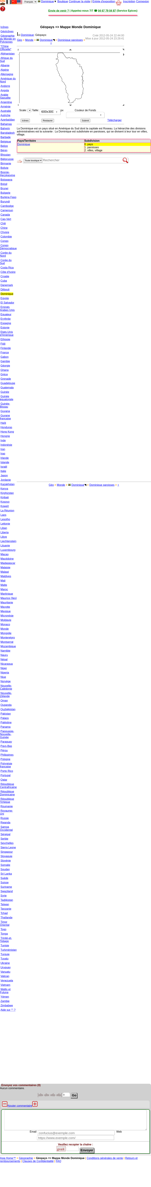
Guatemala (7, 387)
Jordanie (6, 479)
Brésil (4, 184)
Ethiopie (5, 339)
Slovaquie (6, 856)
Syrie (4, 895)
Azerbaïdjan (8, 119)
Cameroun (7, 210)
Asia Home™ (8, 1158)
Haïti (3, 422)
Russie (5, 818)
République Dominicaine (7, 793)
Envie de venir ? (58, 10)
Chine (4, 227)
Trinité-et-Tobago (6, 940)
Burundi (5, 201)
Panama (6, 726)
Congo (4, 241)
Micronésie (7, 615)
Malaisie (5, 567)
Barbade (6, 137)
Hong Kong (7, 431)
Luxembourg (8, 550)
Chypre (5, 232)
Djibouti (5, 289)
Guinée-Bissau (5, 405)
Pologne (5, 759)
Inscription (129, 1)
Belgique (6, 141)
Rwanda (5, 822)
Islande (5, 462)
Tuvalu (4, 958)
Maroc (4, 589)
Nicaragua (7, 663)
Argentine (6, 102)
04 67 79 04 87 (107, 10)
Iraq (3, 453)
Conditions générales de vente (105, 1158)
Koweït (5, 506)
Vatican (5, 976)
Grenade (6, 378)
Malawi (5, 571)
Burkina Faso (8, 197)
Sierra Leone (8, 847)
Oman (4, 700)
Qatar (4, 779)
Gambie (5, 361)
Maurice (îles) (9, 598)
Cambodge (7, 206)
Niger (4, 668)
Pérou (4, 750)
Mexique (6, 611)
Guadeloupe (8, 383)
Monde (5, 628)
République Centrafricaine (8, 786)
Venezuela (7, 980)
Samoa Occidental (6, 828)
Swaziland (7, 891)
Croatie (5, 276)
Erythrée (6, 318)
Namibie (5, 650)
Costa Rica (7, 267)
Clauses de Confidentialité (38, 1161)
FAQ (58, 1161)
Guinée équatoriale (6, 398)
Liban (4, 528)
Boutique (62, 1)
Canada (5, 214)
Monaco (5, 624)
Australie (6, 111)
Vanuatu (5, 971)
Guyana (5, 411)
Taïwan (5, 904)
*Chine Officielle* (5, 48)
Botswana (6, 179)
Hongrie (5, 436)
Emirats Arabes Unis (7, 308)
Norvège (6, 681)
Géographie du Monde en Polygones (8, 38)
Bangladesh (8, 132)
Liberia (5, 532)
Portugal (6, 775)
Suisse (5, 882)
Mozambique (8, 646)
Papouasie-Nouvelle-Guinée (7, 734)
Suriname (6, 886)
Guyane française (5, 417)
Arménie (6, 106)
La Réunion (7, 510)
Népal (4, 659)
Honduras (6, 427)
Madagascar (8, 563)
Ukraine (5, 963)
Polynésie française (6, 765)
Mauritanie (7, 602)
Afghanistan (8, 53)
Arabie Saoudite (5, 96)
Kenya (4, 488)
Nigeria (5, 672)
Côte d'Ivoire (8, 272)
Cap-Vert (6, 219)
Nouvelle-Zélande (6, 695)
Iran (3, 449)
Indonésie (6, 444)
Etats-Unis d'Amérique (6, 333)
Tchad (4, 913)
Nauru (4, 655)
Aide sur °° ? (8, 1009)
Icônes (4, 27)
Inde (3, 440)
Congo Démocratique (8, 247)
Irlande (5, 458)
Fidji (3, 343)
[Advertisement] (46, 17)
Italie (3, 471)
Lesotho (5, 519)
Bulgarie (5, 192)
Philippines (7, 754)
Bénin (4, 150)
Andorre (5, 86)
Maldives (6, 576)
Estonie (5, 327)
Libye (4, 536)
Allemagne (7, 74)
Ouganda (6, 705)
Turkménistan (9, 949)
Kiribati (5, 497)
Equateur (6, 314)
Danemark (7, 285)
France (5, 352)
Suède (4, 878)
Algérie (5, 69)
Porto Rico (7, 771)
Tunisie (5, 945)
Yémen (5, 996)
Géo (19, 40)
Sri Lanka (6, 873)
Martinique (7, 593)
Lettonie (5, 523)
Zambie (5, 1001)
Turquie (5, 954)
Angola (5, 90)
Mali (3, 580)
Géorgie (5, 365)
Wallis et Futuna (5, 991)
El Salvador (7, 302)
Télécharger (114, 120)
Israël (4, 466)
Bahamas (6, 124)
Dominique (47, 1)
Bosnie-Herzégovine (7, 174)
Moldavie (6, 620)
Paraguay (6, 741)
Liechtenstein (8, 541)
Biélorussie (7, 159)
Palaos (5, 718)
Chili (3, 223)
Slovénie (6, 860)
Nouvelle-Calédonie (6, 687)
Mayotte (5, 606)
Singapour (7, 851)
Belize (4, 146)
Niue (3, 677)
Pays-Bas (6, 746)
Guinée (5, 392)
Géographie (26, 1158)
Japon (4, 475)
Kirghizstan (7, 493)
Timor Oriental (4, 923)
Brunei (4, 188)
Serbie (4, 838)
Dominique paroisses (70, 40)
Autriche (5, 115)
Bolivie (4, 167)
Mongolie (6, 633)
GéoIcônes (7, 31)
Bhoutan (6, 154)
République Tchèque (7, 800)
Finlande (6, 348)
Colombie (6, 236)
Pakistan (6, 713)
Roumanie (7, 806)
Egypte (5, 298)
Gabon (5, 356)
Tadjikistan (7, 900)
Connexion (142, 1)
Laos (3, 514)
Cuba (4, 280)
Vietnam (5, 984)
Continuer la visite (79, 1)
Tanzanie (6, 908)
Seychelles (7, 843)
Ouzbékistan (8, 709)
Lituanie (5, 545)
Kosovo (5, 501)
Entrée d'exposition (103, 1)
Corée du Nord (6, 254)
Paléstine (6, 722)
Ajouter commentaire (19, 1105)
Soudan (5, 869)
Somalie (5, 865)
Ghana (5, 370)
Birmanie (6, 163)
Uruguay (6, 967)
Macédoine (7, 558)
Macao (5, 554)
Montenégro (8, 637)
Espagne (6, 323)
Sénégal (5, 834)
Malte (4, 585)
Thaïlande (6, 917)
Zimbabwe (7, 1005)
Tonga (4, 933)
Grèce (4, 374)
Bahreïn (5, 128)
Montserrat (7, 642)
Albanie (5, 65)
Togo (3, 929)
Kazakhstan (8, 484)
